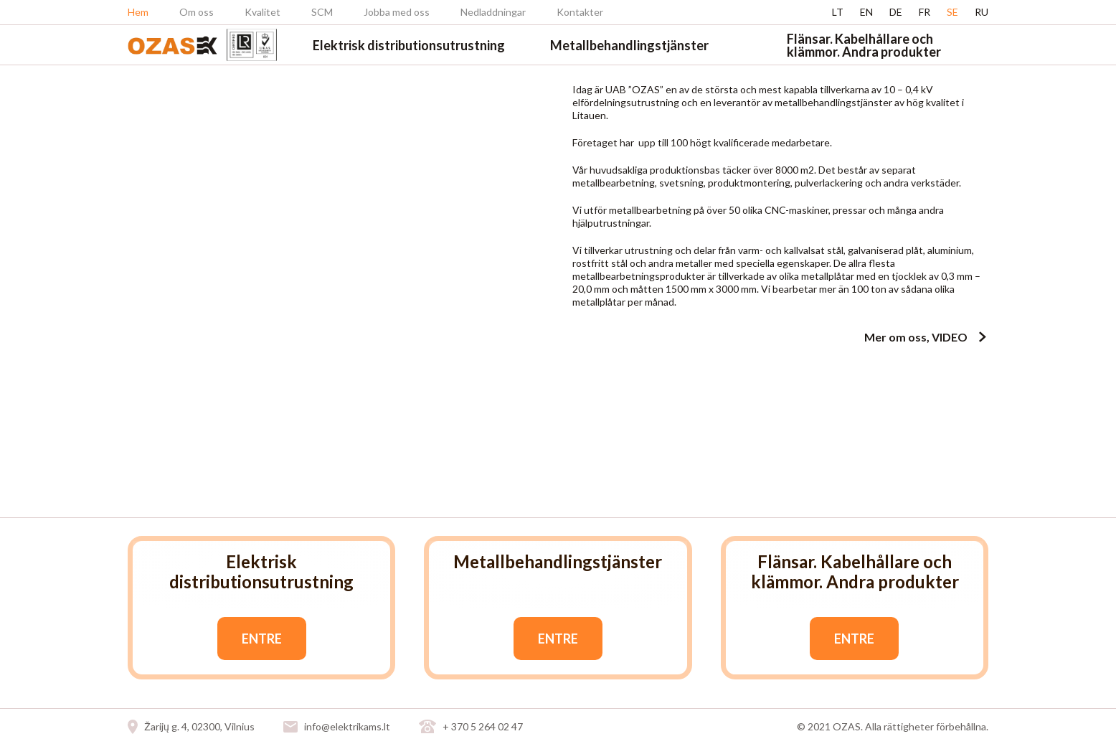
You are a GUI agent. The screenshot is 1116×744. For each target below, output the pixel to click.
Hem (138, 12)
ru (981, 12)
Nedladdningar (493, 12)
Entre (262, 638)
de (895, 12)
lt (837, 12)
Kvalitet (262, 12)
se (952, 12)
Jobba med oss (397, 12)
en (866, 12)
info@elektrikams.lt (347, 726)
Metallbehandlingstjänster (629, 45)
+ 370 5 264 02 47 (483, 726)
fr (924, 12)
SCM (322, 12)
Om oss (196, 12)
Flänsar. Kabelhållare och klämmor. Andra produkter (864, 45)
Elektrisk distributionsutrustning (409, 45)
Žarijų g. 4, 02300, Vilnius (199, 726)
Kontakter (580, 12)
